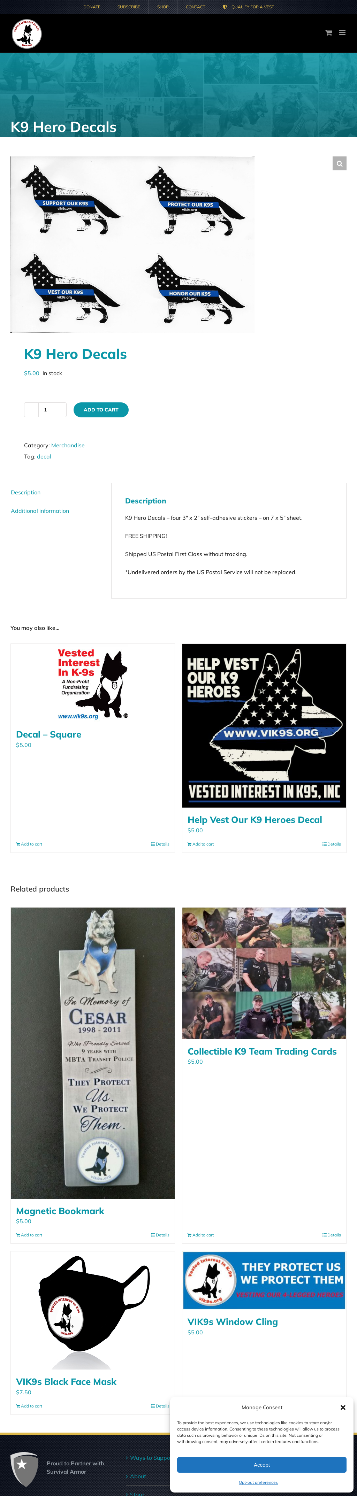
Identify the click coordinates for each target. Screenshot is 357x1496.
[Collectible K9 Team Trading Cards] (264, 973)
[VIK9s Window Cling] (264, 1280)
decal (44, 456)
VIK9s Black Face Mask (66, 1381)
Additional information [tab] (40, 510)
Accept (262, 1465)
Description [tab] (25, 492)
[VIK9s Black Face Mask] (93, 1310)
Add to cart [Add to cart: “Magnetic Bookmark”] (31, 1234)
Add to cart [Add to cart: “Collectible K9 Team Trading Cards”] (203, 1234)
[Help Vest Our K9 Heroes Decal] (264, 726)
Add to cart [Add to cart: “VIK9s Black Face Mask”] (31, 1406)
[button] (343, 1407)
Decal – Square (48, 734)
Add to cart (101, 410)
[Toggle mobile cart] (328, 32)
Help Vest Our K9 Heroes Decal (255, 819)
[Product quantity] (45, 410)
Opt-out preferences (258, 1482)
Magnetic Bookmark (60, 1210)
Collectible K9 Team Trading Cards (262, 1051)
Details (162, 844)
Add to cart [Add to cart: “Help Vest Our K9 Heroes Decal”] (203, 844)
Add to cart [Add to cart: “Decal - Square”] (31, 844)
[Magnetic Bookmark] (93, 1053)
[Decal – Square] (93, 683)
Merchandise (68, 445)
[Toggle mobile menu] (343, 32)
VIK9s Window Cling (233, 1321)
